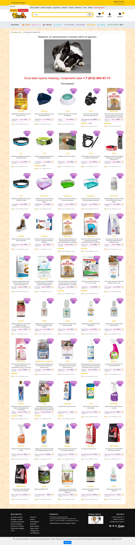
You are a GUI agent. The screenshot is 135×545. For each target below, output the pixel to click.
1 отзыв (90, 123)
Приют (90, 7)
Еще (121, 25)
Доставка (56, 7)
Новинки (78, 7)
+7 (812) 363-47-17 (117, 517)
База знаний (34, 7)
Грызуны (69, 25)
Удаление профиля (17, 528)
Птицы (91, 25)
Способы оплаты (17, 517)
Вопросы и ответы (17, 526)
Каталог (15, 25)
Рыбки (101, 25)
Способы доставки (17, 522)
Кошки (26, 25)
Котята (36, 25)
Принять (67, 542)
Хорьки (80, 25)
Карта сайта (34, 528)
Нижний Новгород (19, 3)
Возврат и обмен (17, 519)
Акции (71, 7)
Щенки (58, 25)
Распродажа (99, 7)
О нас (85, 7)
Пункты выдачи (46, 7)
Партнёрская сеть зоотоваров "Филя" (63, 523)
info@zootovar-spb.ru (117, 522)
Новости (65, 7)
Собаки (47, 25)
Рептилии (113, 25)
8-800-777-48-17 (118, 519)
